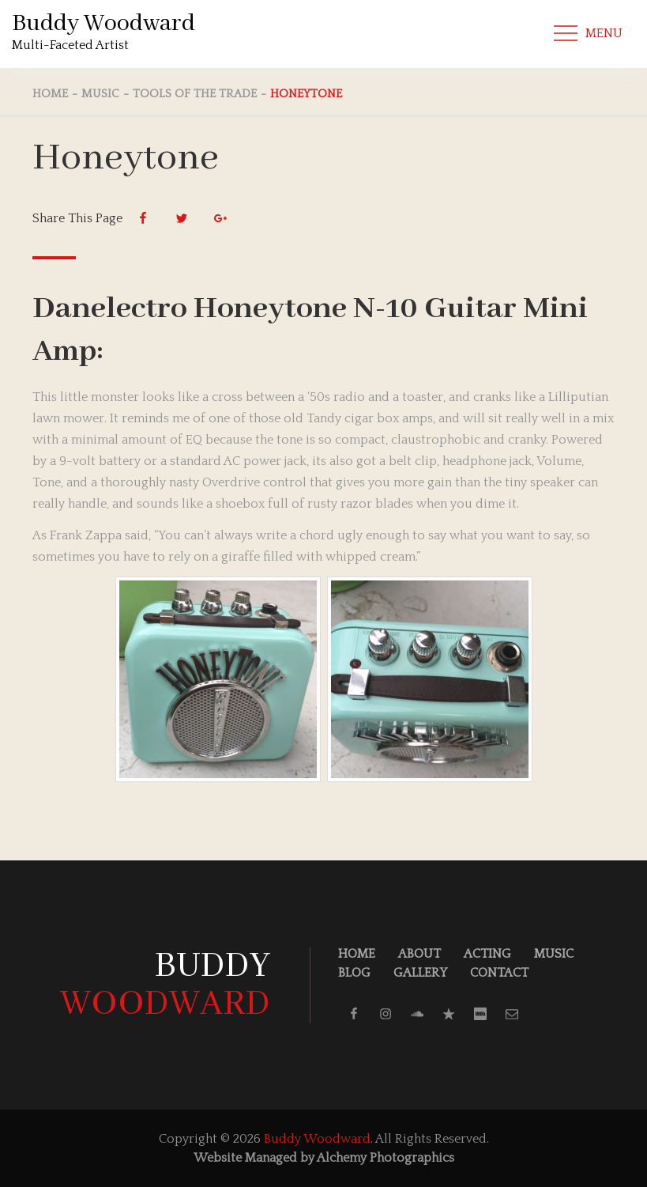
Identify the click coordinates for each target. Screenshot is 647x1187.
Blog (354, 973)
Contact (499, 973)
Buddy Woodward (103, 24)
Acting (487, 954)
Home (356, 954)
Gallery (420, 973)
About (419, 954)
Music (554, 954)
